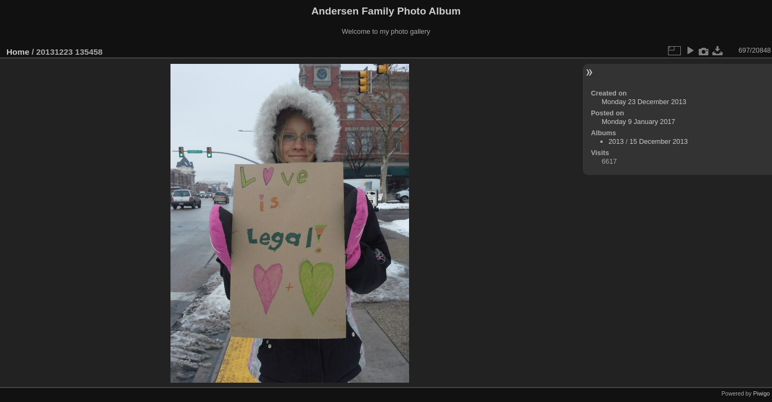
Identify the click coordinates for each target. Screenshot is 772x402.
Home (17, 51)
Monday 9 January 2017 (638, 122)
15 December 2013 (658, 141)
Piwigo (761, 393)
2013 (615, 141)
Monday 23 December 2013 (644, 102)
